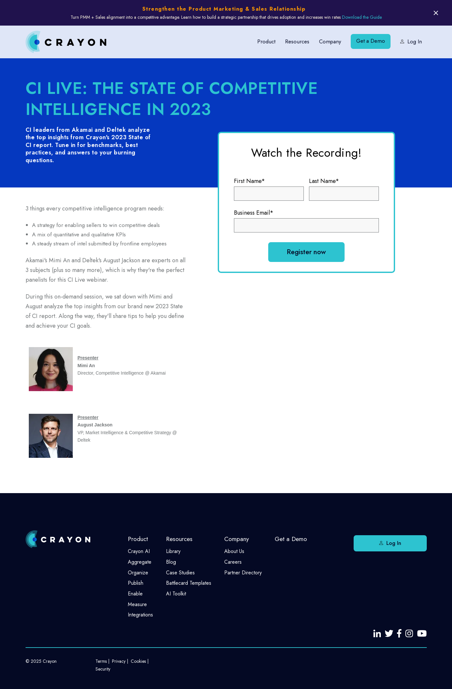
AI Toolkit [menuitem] (176, 593)
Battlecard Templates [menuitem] (188, 583)
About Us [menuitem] (234, 551)
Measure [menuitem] (137, 604)
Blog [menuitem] (171, 562)
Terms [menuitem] (101, 661)
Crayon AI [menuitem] (139, 551)
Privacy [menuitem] (119, 661)
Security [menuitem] (102, 669)
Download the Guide (362, 17)
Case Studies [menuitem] (180, 572)
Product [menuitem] (264, 41)
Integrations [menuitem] (140, 614)
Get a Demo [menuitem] (370, 41)
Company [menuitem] (329, 41)
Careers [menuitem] (233, 562)
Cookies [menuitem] (138, 661)
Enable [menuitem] (135, 593)
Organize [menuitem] (138, 572)
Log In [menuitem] (414, 41)
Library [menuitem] (173, 551)
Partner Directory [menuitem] (243, 572)
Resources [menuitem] (296, 41)
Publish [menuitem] (135, 583)
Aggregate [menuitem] (139, 562)
